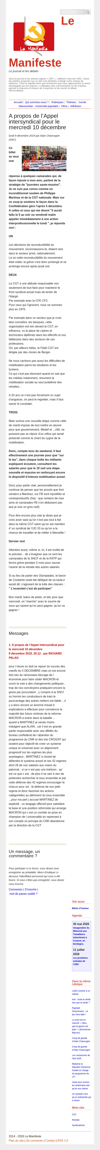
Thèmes (71, 102)
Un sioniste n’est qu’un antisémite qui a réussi (81, 1097)
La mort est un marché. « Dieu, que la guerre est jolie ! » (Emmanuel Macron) (81, 1026)
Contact (50, 1140)
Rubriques (58, 102)
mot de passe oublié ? (23, 893)
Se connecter (34, 1140)
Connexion (16, 889)
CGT (74, 1114)
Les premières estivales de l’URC (80, 961)
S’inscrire (31, 889)
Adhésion (75, 106)
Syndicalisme (78, 1125)
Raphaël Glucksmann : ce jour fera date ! (80, 1011)
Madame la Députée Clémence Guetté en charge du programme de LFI (81, 1070)
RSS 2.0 (62, 1140)
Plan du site (16, 1140)
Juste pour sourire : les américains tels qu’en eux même (81, 1085)
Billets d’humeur (80, 908)
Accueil (18, 102)
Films (64, 106)
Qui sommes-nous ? (37, 102)
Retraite (75, 1120)
